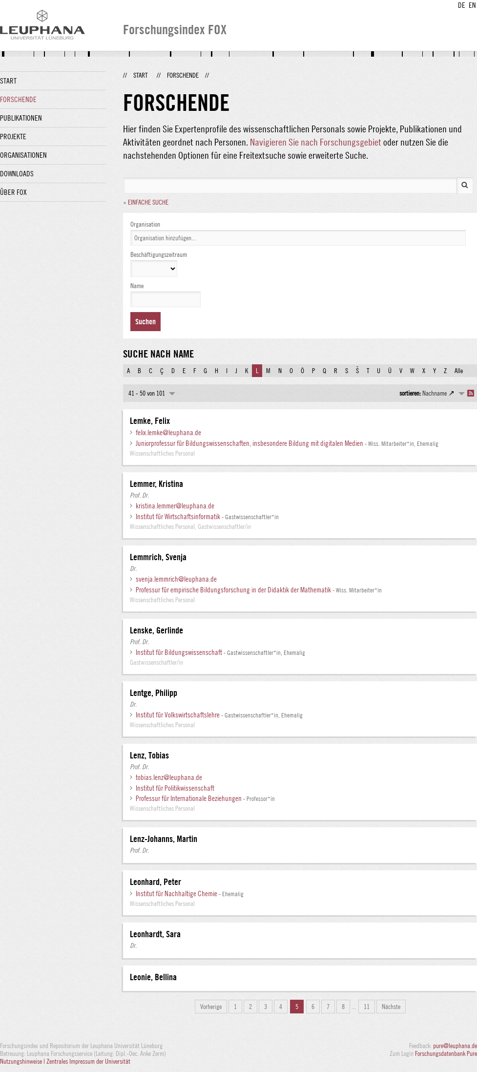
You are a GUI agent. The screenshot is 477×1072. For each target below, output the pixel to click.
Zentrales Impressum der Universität (88, 1061)
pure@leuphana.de (455, 1046)
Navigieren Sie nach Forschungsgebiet (315, 141)
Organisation (145, 224)
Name (137, 286)
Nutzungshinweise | (23, 1061)
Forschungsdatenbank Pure (446, 1053)
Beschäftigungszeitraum (158, 254)
